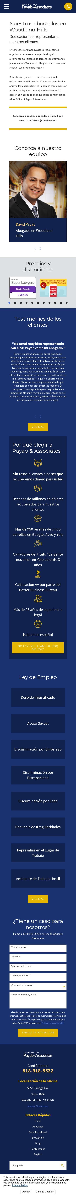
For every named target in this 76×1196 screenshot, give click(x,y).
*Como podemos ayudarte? (24, 994)
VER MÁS (38, 426)
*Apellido (15, 956)
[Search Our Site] (62, 1165)
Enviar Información (38, 1032)
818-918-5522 (38, 1070)
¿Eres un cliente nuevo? (22, 985)
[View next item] (40, 248)
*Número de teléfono (21, 966)
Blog (38, 1143)
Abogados (38, 1126)
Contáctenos (38, 1148)
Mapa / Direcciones (38, 1106)
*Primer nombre (18, 947)
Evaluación (38, 1137)
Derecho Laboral (38, 1132)
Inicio (38, 1121)
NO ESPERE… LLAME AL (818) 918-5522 (38, 648)
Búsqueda (17, 1165)
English (38, 1154)
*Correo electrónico (20, 975)
